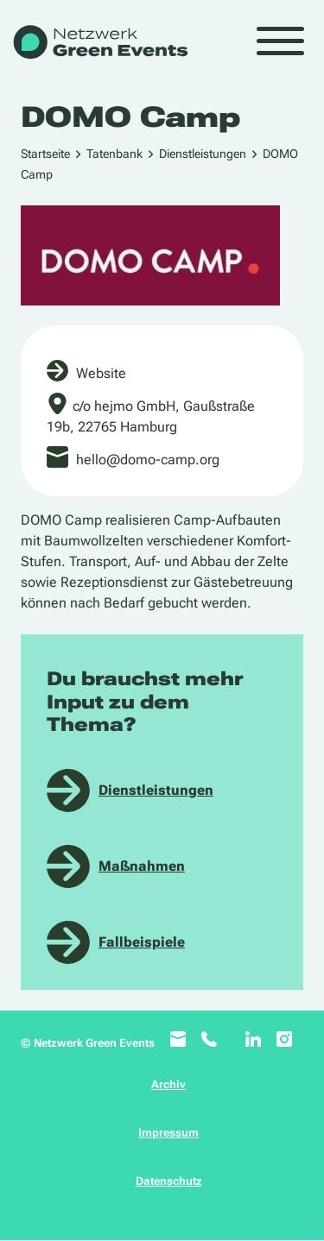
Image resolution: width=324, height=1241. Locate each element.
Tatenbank (114, 154)
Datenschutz (169, 1181)
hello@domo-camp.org (147, 459)
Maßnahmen (141, 866)
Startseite (45, 154)
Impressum (168, 1132)
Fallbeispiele (141, 942)
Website (101, 373)
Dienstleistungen (202, 154)
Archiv (168, 1084)
